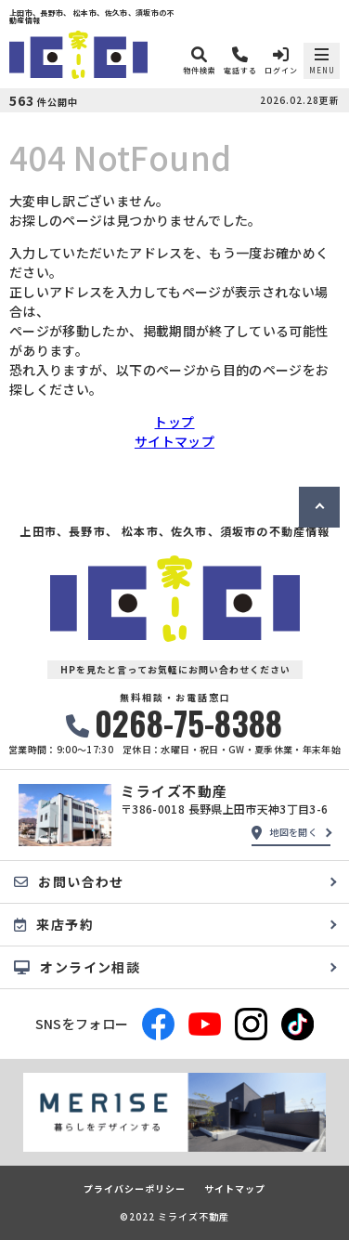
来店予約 (54, 924)
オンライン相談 (77, 967)
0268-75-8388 (174, 723)
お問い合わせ (69, 881)
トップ (174, 421)
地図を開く (284, 832)
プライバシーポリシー (135, 1189)
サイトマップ (174, 441)
